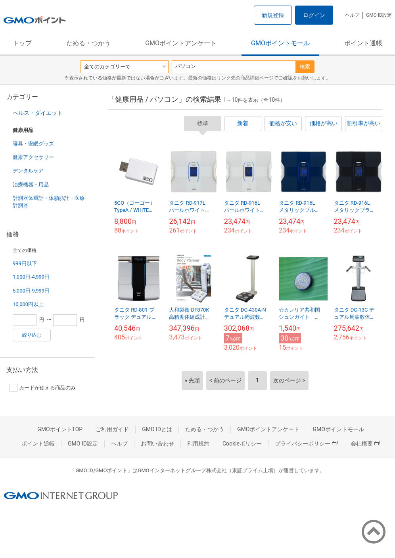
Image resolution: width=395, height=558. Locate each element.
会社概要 (365, 443)
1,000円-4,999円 (31, 277)
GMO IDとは (157, 429)
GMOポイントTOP (59, 429)
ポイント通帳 (363, 43)
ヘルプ (352, 15)
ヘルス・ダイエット (38, 113)
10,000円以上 (28, 304)
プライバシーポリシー (306, 443)
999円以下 (25, 263)
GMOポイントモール (280, 43)
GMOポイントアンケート (181, 43)
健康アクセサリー (33, 157)
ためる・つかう (88, 43)
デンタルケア (28, 171)
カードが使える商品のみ (43, 388)
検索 (305, 67)
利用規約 (198, 443)
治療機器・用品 (31, 185)
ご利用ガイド (112, 429)
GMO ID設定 (379, 15)
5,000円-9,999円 (31, 291)
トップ (22, 43)
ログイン (314, 15)
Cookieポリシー (242, 443)
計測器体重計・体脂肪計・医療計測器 (49, 201)
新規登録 (273, 15)
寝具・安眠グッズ (33, 144)
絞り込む (31, 335)
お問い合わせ (157, 443)
